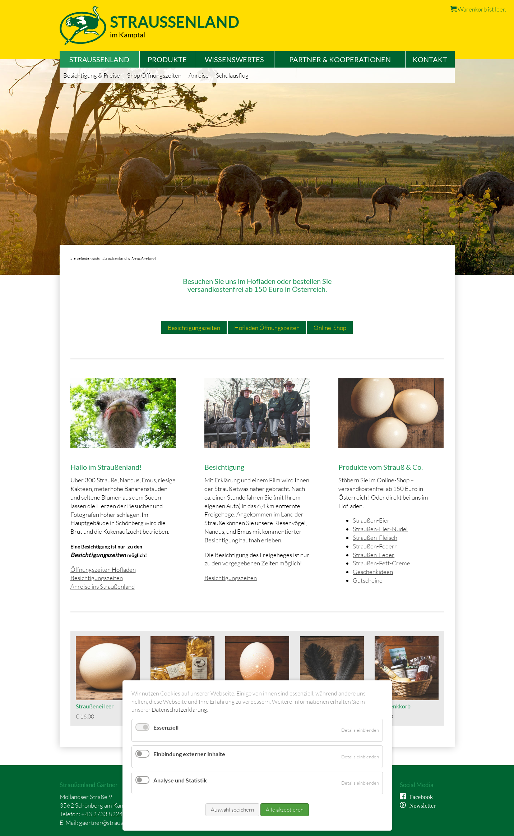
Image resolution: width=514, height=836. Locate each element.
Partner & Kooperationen (340, 59)
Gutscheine (368, 580)
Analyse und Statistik (180, 780)
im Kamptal (127, 34)
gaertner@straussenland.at (114, 822)
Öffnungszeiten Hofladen (103, 569)
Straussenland (174, 22)
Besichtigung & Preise (91, 75)
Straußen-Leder (373, 555)
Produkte (167, 59)
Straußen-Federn (375, 546)
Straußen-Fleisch (375, 537)
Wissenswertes (234, 59)
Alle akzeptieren (285, 809)
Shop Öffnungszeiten (154, 75)
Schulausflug (232, 75)
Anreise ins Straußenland (102, 586)
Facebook (419, 796)
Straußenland (114, 258)
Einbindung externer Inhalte (189, 753)
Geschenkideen (373, 571)
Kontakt (430, 59)
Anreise (199, 75)
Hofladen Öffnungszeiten (267, 327)
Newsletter (421, 805)
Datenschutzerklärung (179, 709)
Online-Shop (330, 327)
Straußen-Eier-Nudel (380, 529)
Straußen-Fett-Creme (381, 563)
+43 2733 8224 (102, 814)
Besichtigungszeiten (194, 327)
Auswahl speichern (232, 809)
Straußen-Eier (371, 520)
